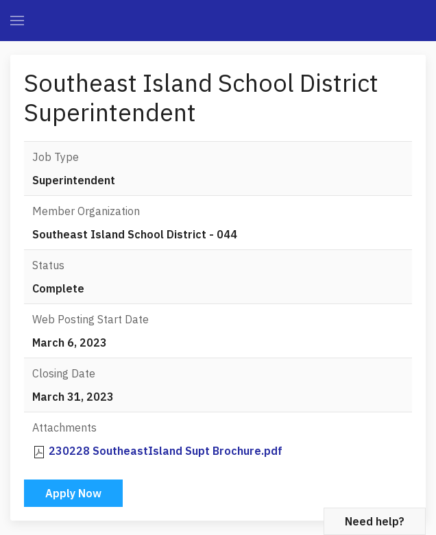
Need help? (374, 521)
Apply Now (73, 493)
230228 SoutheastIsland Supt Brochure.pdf (165, 451)
